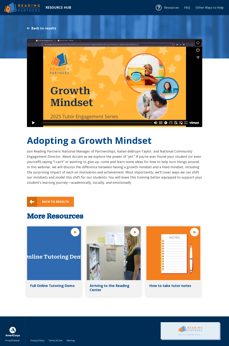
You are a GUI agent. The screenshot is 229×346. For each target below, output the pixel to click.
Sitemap (71, 340)
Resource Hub (58, 7)
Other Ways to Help (210, 8)
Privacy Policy (37, 340)
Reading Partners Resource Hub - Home (25, 7)
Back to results (41, 28)
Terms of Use (55, 340)
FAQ (187, 8)
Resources (171, 8)
